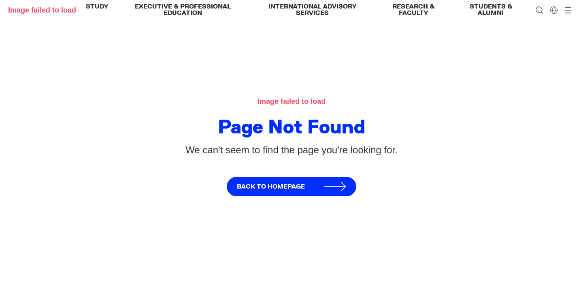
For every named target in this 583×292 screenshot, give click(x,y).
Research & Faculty (413, 9)
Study (97, 6)
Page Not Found (291, 126)
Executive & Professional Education (183, 9)
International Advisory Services (312, 9)
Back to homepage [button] (291, 186)
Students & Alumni (491, 9)
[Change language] (554, 9)
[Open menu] (568, 9)
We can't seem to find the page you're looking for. (291, 149)
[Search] (539, 9)
